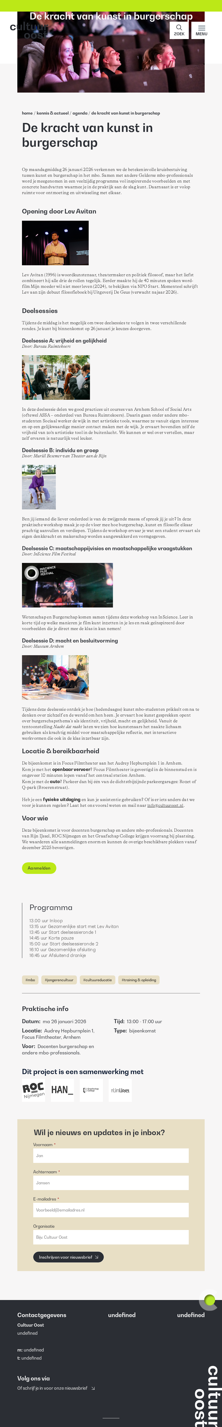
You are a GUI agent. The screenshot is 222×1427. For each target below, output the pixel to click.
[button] (179, 30)
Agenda (80, 113)
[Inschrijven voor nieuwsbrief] (68, 1257)
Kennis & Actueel (53, 113)
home (27, 113)
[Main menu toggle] (201, 30)
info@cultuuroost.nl (165, 805)
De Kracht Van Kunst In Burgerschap (125, 113)
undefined (34, 1349)
